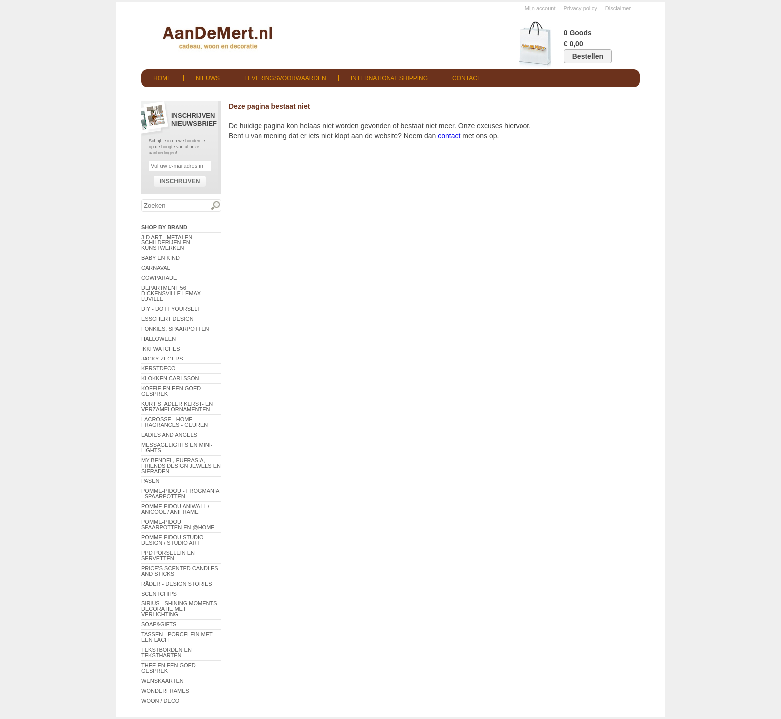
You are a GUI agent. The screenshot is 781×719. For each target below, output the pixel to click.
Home (162, 78)
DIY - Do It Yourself (171, 309)
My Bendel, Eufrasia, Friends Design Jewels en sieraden (181, 465)
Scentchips (159, 594)
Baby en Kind (160, 258)
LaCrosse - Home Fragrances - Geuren (174, 422)
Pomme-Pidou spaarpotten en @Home (178, 524)
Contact (466, 78)
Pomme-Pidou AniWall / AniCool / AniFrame (175, 509)
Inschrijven (180, 181)
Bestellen (587, 56)
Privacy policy (580, 8)
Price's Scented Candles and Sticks (179, 571)
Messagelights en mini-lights (176, 447)
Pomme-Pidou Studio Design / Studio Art (172, 540)
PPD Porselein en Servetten (168, 555)
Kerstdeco (158, 368)
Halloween (158, 339)
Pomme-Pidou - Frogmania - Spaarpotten (180, 493)
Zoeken (215, 206)
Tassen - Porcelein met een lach (177, 637)
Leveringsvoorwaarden (285, 78)
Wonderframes (165, 691)
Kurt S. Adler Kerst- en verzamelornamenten (177, 406)
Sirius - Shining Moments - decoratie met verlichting (180, 608)
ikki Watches (160, 349)
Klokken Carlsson (170, 378)
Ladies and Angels (169, 435)
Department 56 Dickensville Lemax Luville (171, 293)
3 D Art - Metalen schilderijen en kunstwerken (166, 242)
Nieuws (208, 78)
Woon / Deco (160, 701)
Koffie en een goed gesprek (171, 391)
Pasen (150, 481)
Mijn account (540, 8)
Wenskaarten (162, 681)
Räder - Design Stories (176, 584)
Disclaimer (618, 8)
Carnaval (155, 268)
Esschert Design (167, 319)
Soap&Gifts (158, 624)
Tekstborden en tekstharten (166, 652)
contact (449, 136)
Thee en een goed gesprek (168, 668)
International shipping (389, 78)
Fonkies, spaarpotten (175, 329)
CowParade (159, 278)
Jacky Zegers (162, 358)
